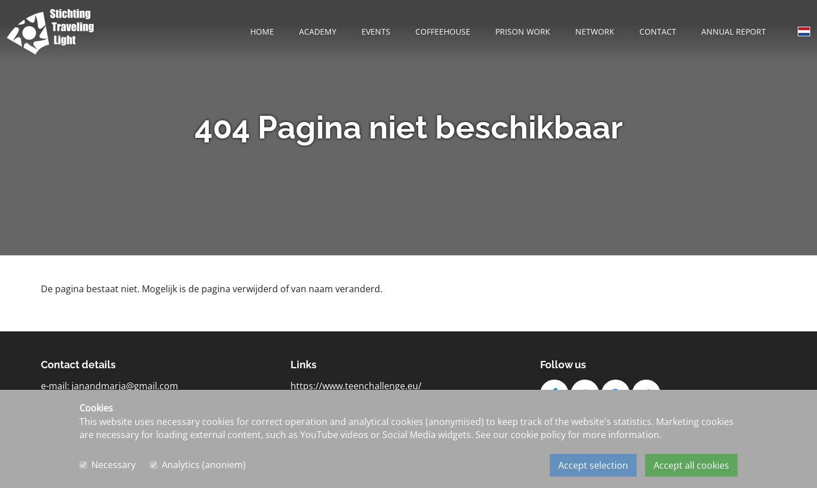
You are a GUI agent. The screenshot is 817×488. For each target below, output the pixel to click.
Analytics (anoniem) (204, 465)
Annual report (733, 31)
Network (594, 31)
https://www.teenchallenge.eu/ (356, 386)
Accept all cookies (691, 465)
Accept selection (593, 465)
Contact (657, 31)
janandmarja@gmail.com (124, 386)
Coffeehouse (442, 31)
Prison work (522, 31)
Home (262, 31)
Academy (317, 31)
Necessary (113, 465)
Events (375, 31)
